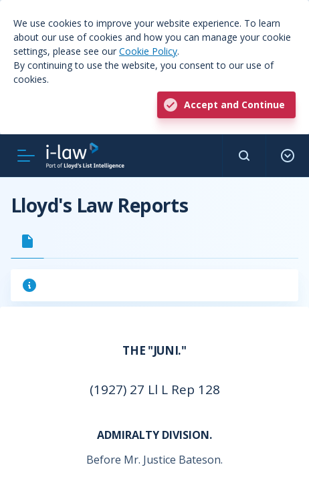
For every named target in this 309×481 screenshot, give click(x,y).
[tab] (27, 241)
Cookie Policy (148, 51)
